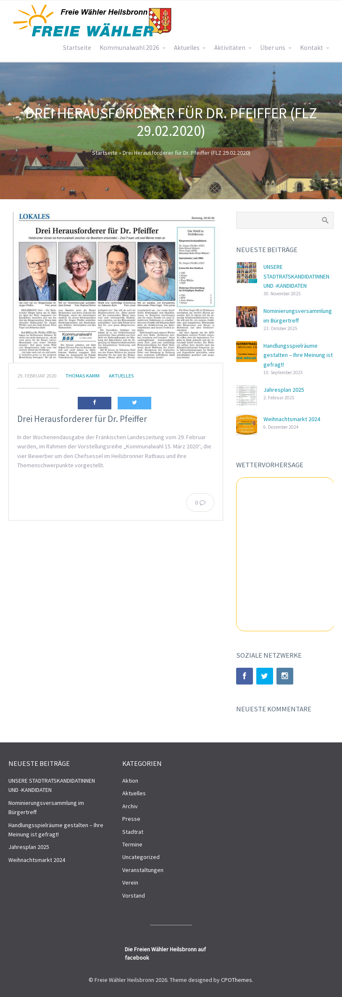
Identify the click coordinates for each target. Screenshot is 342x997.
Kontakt (311, 48)
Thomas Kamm (83, 375)
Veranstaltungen (142, 870)
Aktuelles (187, 48)
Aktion (130, 780)
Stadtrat (132, 832)
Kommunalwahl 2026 (129, 48)
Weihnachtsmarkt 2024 (291, 419)
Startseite (77, 48)
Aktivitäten (229, 48)
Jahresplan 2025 (283, 389)
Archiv (130, 806)
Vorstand (133, 895)
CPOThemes (236, 980)
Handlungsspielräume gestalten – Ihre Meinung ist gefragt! (298, 355)
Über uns (272, 48)
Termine (132, 844)
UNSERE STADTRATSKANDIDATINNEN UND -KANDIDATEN (296, 276)
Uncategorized (141, 857)
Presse (131, 819)
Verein (130, 882)
